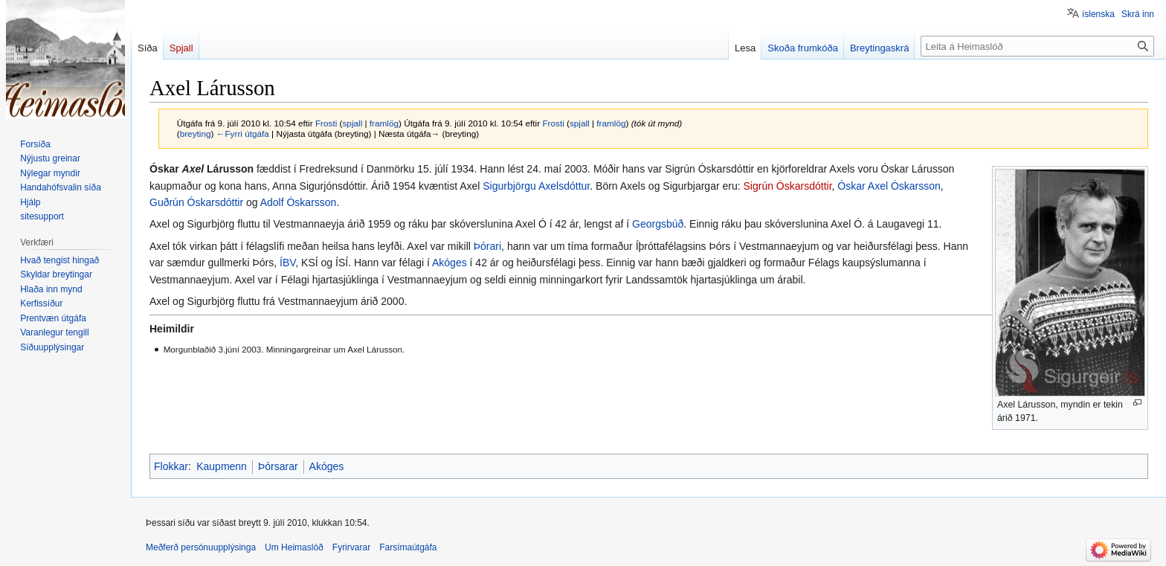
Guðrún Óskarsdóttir (196, 202)
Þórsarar (278, 466)
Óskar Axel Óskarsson (889, 186)
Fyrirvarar (351, 547)
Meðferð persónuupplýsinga (201, 547)
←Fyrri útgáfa (242, 133)
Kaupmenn (221, 466)
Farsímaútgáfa (408, 547)
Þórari (487, 246)
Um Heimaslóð (294, 547)
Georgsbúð (657, 224)
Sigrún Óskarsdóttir (788, 186)
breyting (195, 133)
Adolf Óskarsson (298, 202)
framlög (384, 123)
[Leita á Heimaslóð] (1037, 46)
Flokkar (171, 466)
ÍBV (287, 262)
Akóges (449, 262)
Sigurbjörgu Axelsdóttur (536, 186)
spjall (352, 123)
